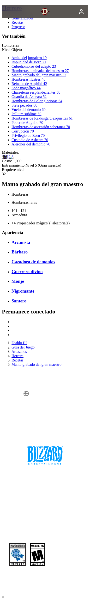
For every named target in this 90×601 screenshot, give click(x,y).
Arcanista (21, 242)
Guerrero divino (27, 271)
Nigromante (23, 291)
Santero (19, 300)
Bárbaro (20, 251)
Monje (18, 281)
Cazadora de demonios (33, 261)
